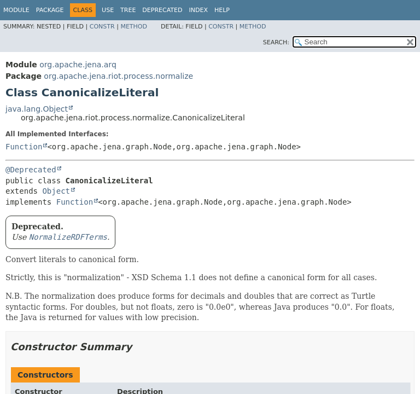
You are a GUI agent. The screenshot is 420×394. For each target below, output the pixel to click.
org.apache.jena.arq (77, 64)
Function (23, 146)
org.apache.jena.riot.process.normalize (118, 76)
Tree (128, 10)
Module (16, 10)
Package (50, 10)
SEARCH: (276, 42)
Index (198, 10)
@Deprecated (30, 169)
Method (133, 26)
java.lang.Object (36, 109)
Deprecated (162, 10)
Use (108, 10)
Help (222, 10)
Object (56, 191)
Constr (102, 26)
